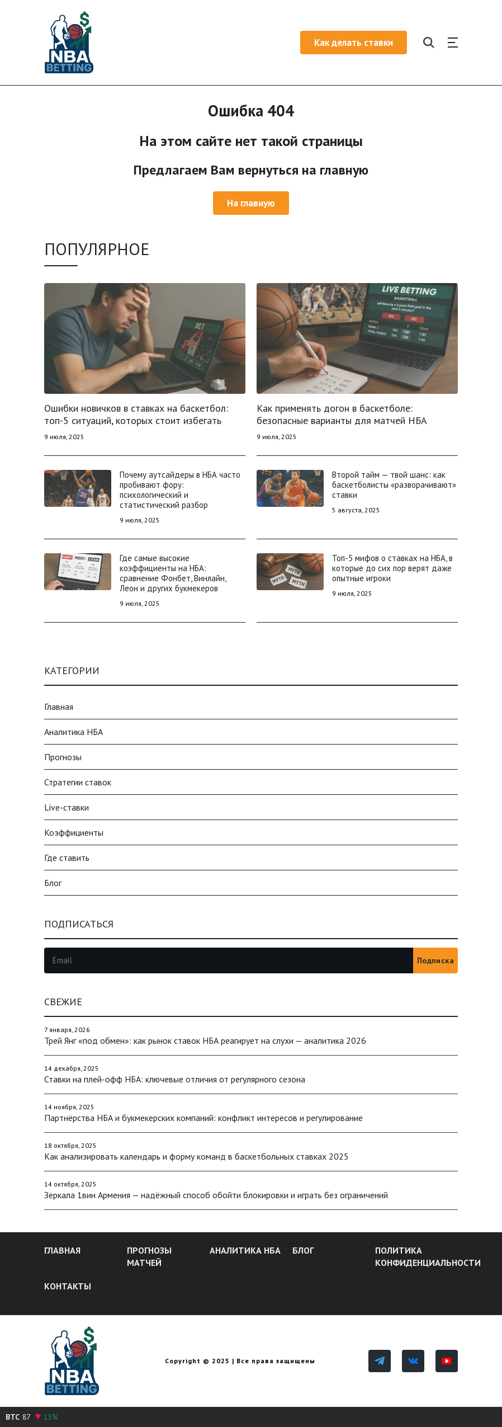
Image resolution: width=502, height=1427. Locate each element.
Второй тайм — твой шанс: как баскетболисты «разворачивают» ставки (394, 484)
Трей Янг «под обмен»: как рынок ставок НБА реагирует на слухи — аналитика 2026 (205, 1040)
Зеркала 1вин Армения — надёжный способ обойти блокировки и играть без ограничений (216, 1194)
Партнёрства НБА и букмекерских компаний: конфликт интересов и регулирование (203, 1117)
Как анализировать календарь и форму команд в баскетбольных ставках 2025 (196, 1156)
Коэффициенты (73, 832)
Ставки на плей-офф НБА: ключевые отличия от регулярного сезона (174, 1079)
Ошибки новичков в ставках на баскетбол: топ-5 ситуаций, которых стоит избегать (136, 414)
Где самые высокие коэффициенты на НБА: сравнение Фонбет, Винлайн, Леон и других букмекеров (173, 573)
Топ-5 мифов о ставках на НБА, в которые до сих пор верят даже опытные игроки (392, 568)
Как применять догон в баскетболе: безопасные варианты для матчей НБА (342, 414)
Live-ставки (66, 807)
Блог (52, 882)
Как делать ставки (353, 42)
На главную (251, 203)
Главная (58, 706)
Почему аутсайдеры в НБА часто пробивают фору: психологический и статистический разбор (180, 489)
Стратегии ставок (77, 782)
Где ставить (66, 857)
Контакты (67, 1286)
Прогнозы (63, 756)
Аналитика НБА (73, 731)
